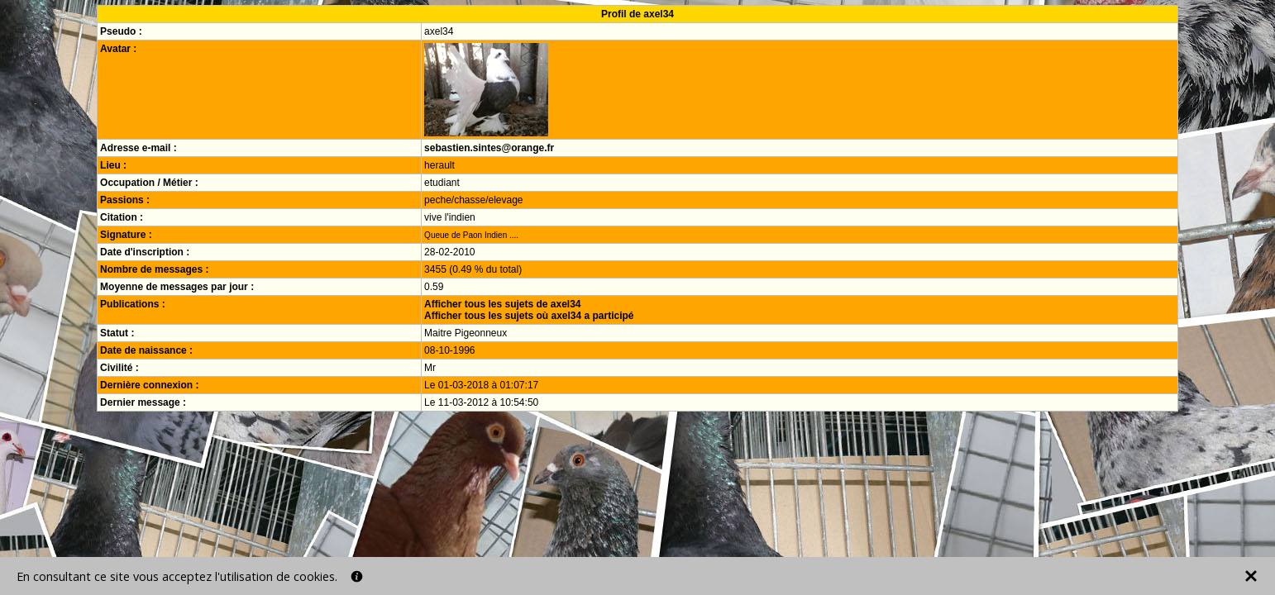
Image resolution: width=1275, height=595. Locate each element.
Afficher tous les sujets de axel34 (502, 304)
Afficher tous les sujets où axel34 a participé (528, 315)
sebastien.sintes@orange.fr (489, 148)
